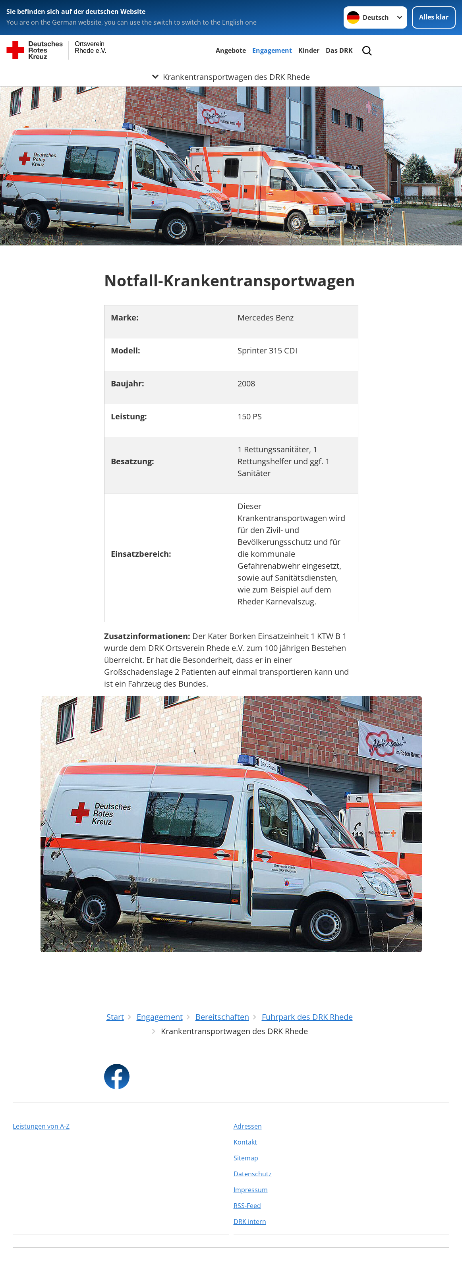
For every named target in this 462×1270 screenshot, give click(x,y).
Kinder (308, 50)
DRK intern (250, 1221)
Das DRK (339, 50)
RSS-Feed (247, 1205)
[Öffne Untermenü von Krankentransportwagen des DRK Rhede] (231, 76)
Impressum (251, 1189)
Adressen (248, 1126)
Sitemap (246, 1158)
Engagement (272, 50)
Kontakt (245, 1142)
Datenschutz (253, 1174)
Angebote (231, 50)
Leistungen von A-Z (41, 1126)
